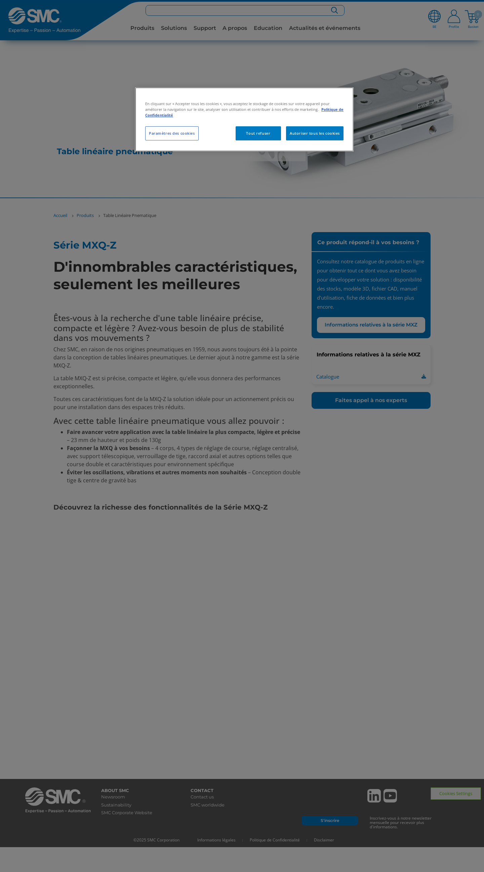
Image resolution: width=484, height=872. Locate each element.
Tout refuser (258, 133)
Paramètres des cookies (172, 133)
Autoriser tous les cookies (315, 133)
